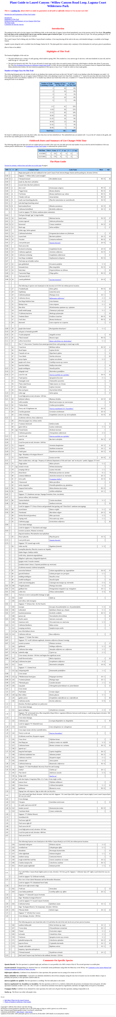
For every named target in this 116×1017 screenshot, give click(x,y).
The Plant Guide (9, 23)
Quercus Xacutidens (56, 733)
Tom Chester (20, 1012)
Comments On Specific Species (14, 24)
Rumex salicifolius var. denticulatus (61, 341)
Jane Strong (28, 1012)
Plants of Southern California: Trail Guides (18, 1002)
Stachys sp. (53, 776)
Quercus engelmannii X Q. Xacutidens (62, 408)
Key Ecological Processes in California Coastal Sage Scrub (32, 65)
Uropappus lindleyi (56, 479)
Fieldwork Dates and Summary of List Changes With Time (22, 21)
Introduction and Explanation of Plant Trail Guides (20, 14)
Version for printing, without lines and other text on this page (23, 165)
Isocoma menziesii (56, 280)
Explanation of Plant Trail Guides (36, 146)
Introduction (8, 17)
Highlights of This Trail (12, 19)
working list (15, 11)
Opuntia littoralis (55, 243)
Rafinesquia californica (57, 298)
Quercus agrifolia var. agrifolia (59, 375)
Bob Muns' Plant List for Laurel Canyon (17, 1000)
